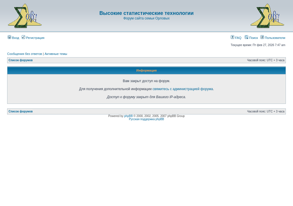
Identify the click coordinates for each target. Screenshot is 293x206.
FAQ (236, 37)
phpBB (128, 116)
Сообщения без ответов (24, 54)
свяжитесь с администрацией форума (182, 89)
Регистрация (33, 37)
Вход (13, 37)
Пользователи (272, 37)
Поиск (251, 37)
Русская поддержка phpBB (146, 119)
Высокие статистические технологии (146, 13)
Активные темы (56, 54)
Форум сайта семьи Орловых (146, 18)
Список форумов (21, 60)
